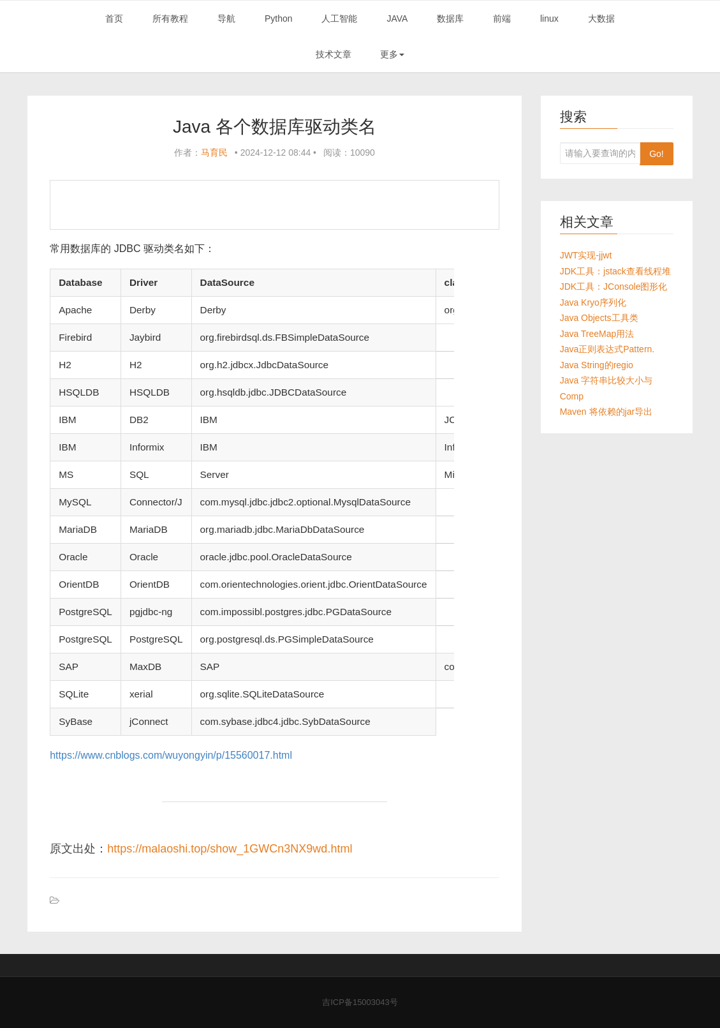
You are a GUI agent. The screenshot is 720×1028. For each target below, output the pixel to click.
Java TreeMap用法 (597, 334)
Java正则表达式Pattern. (607, 349)
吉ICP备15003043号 (360, 1002)
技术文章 (333, 54)
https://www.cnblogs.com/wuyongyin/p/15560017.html (171, 755)
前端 (502, 18)
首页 (114, 18)
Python (279, 18)
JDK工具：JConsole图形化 (614, 286)
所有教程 (170, 18)
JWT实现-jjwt (586, 255)
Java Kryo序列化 (593, 302)
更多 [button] (392, 54)
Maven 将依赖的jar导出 (606, 411)
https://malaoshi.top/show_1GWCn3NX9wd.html (229, 848)
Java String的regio (596, 365)
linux (549, 18)
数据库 (450, 18)
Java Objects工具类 (599, 318)
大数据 (601, 18)
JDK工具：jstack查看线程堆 (615, 271)
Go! (656, 154)
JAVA (397, 18)
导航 (226, 18)
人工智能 (339, 18)
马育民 (214, 152)
